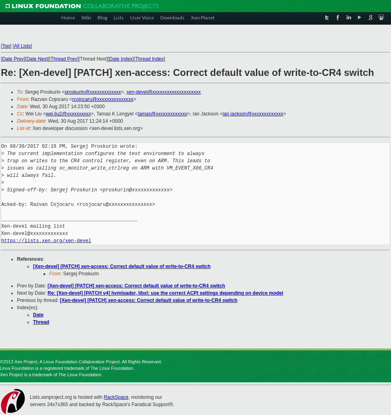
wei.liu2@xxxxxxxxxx (68, 114)
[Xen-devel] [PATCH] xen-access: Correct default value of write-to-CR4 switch (121, 266)
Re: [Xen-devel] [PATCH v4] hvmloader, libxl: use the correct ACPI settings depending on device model (165, 293)
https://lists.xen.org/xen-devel (46, 240)
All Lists (22, 46)
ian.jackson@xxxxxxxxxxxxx (253, 114)
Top (6, 46)
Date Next (37, 59)
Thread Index (149, 59)
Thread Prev (63, 59)
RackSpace (116, 397)
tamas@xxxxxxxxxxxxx (162, 114)
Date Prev (12, 59)
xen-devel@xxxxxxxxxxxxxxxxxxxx (164, 92)
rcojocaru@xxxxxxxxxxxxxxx (102, 99)
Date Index (121, 59)
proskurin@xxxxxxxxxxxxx (93, 92)
